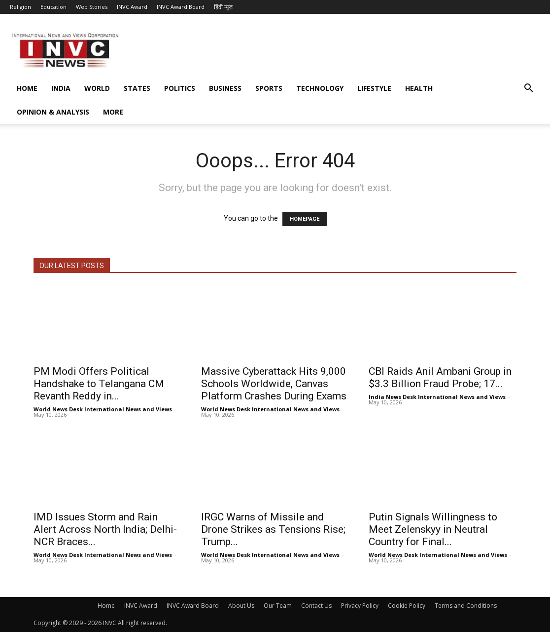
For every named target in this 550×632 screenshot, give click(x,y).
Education (53, 6)
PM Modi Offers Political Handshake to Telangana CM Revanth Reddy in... (99, 383)
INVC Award (132, 6)
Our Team (278, 605)
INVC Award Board (181, 6)
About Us (241, 605)
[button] (528, 89)
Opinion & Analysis (53, 112)
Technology (320, 88)
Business (225, 88)
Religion (20, 6)
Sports (268, 88)
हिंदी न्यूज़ (223, 6)
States (137, 88)
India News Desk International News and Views (437, 396)
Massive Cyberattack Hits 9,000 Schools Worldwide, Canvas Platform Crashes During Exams (273, 383)
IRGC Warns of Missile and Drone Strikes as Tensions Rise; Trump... (273, 529)
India (60, 88)
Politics (179, 88)
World (97, 88)
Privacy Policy (359, 605)
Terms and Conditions (466, 605)
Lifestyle (374, 88)
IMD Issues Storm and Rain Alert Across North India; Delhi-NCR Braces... (105, 529)
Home (27, 88)
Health (419, 88)
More (113, 112)
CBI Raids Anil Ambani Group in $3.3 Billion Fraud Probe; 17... (440, 377)
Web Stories (91, 6)
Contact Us (316, 605)
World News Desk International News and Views (103, 409)
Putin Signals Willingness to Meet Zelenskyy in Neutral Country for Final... (433, 529)
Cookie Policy (406, 605)
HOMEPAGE (304, 219)
